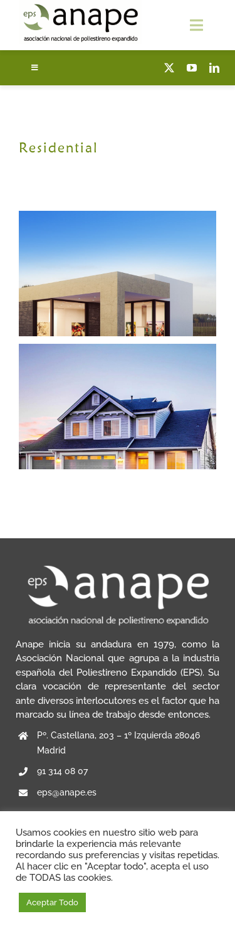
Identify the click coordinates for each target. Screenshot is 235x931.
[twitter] (169, 68)
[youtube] (192, 68)
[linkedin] (214, 68)
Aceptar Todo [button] (52, 902)
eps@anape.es (67, 792)
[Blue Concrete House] (117, 350)
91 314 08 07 (62, 771)
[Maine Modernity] (117, 217)
